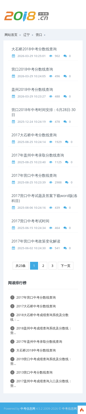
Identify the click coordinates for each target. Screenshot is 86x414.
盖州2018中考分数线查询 (32, 89)
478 (57, 122)
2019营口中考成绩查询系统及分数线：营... (41, 361)
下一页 (65, 265)
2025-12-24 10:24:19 (31, 122)
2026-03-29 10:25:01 (31, 56)
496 (57, 76)
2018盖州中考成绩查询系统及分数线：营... (41, 330)
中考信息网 (27, 408)
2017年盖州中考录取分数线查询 (37, 155)
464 (57, 228)
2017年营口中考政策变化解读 (35, 241)
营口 (39, 34)
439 (57, 208)
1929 (58, 142)
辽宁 (26, 34)
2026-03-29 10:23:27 (31, 96)
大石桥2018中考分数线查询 (34, 48)
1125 (58, 162)
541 (57, 248)
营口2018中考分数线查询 (32, 69)
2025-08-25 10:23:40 (31, 162)
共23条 (21, 265)
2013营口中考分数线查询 (31, 372)
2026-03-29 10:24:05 (31, 76)
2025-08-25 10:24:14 (31, 142)
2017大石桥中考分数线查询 (34, 134)
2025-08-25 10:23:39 (31, 182)
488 (57, 96)
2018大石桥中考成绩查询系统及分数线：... (39, 317)
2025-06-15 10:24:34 (31, 228)
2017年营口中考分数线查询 (34, 175)
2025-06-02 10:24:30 (31, 248)
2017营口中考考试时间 (30, 220)
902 (57, 56)
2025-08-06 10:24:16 (31, 208)
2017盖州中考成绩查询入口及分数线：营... (41, 383)
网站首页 (11, 34)
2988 (58, 182)
